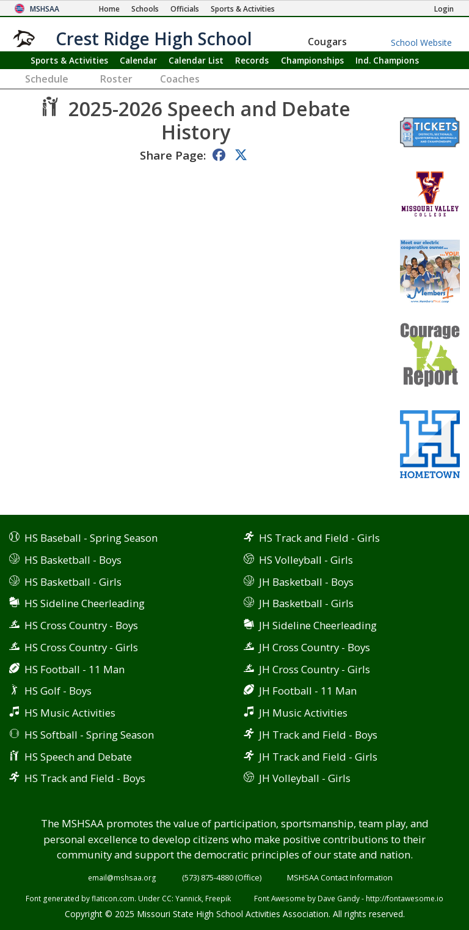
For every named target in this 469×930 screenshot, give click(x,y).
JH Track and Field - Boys (318, 735)
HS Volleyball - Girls (306, 560)
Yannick (188, 898)
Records (252, 60)
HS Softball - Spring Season (89, 735)
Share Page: (173, 155)
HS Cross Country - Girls (81, 647)
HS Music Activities (69, 713)
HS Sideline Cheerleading (84, 603)
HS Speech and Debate (78, 757)
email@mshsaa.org (122, 877)
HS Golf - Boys (58, 691)
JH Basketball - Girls (306, 603)
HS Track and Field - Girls (319, 538)
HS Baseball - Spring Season (91, 538)
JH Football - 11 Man (308, 691)
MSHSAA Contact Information (340, 877)
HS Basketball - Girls (73, 582)
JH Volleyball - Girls (305, 778)
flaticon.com (113, 898)
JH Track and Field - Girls (318, 757)
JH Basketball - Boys (306, 582)
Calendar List (196, 60)
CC (167, 898)
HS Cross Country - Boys (81, 625)
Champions (387, 60)
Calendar (138, 60)
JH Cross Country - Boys (314, 647)
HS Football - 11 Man (74, 669)
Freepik (218, 898)
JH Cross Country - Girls (314, 669)
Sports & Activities (69, 60)
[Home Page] (109, 9)
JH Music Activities (303, 713)
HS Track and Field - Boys (84, 778)
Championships (312, 60)
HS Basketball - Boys (73, 560)
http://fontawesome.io (404, 898)
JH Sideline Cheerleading (318, 625)
